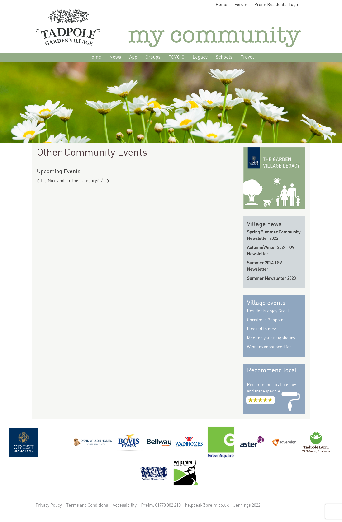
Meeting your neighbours (271, 338)
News (115, 57)
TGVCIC (177, 57)
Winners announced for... (271, 347)
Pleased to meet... (264, 329)
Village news (264, 224)
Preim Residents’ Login (276, 4)
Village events (266, 303)
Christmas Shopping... (268, 320)
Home (221, 4)
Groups (153, 57)
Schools (224, 57)
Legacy (200, 57)
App (133, 57)
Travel (247, 57)
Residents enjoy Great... (270, 311)
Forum (240, 4)
